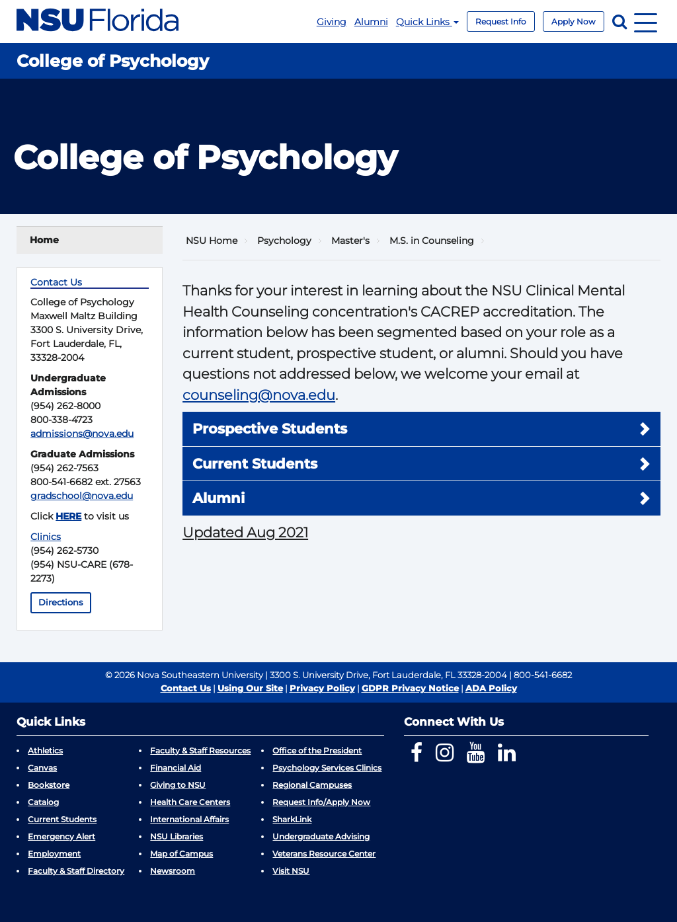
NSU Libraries (176, 836)
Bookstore (48, 785)
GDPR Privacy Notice (410, 688)
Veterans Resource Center (324, 854)
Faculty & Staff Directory (76, 871)
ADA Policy (491, 688)
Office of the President (317, 750)
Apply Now (573, 21)
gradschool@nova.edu (81, 496)
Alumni (371, 22)
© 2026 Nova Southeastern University (184, 675)
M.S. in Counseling (431, 241)
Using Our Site (250, 688)
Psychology (284, 241)
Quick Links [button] (427, 22)
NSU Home (211, 241)
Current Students (62, 819)
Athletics (45, 750)
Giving (331, 22)
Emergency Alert (61, 836)
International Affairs (189, 819)
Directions (60, 602)
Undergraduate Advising (321, 836)
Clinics (45, 537)
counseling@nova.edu (258, 395)
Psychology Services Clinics (326, 768)
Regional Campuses (312, 785)
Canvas (42, 768)
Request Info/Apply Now (321, 802)
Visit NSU (290, 871)
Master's (350, 241)
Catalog (43, 802)
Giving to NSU (178, 785)
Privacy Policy (322, 688)
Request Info (500, 21)
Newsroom (172, 871)
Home (44, 240)
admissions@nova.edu (82, 434)
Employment (54, 854)
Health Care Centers (190, 802)
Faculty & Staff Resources (200, 750)
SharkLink (291, 819)
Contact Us (186, 688)
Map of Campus (181, 854)
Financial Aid (175, 768)
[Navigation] (645, 21)
